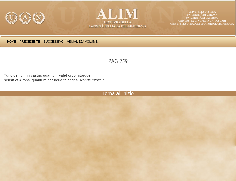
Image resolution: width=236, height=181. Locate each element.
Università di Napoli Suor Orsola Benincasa (202, 23)
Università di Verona (202, 14)
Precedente (30, 41)
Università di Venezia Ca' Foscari (202, 20)
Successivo (54, 41)
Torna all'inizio (118, 93)
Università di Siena (202, 11)
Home (11, 41)
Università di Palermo (202, 17)
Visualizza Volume (82, 41)
